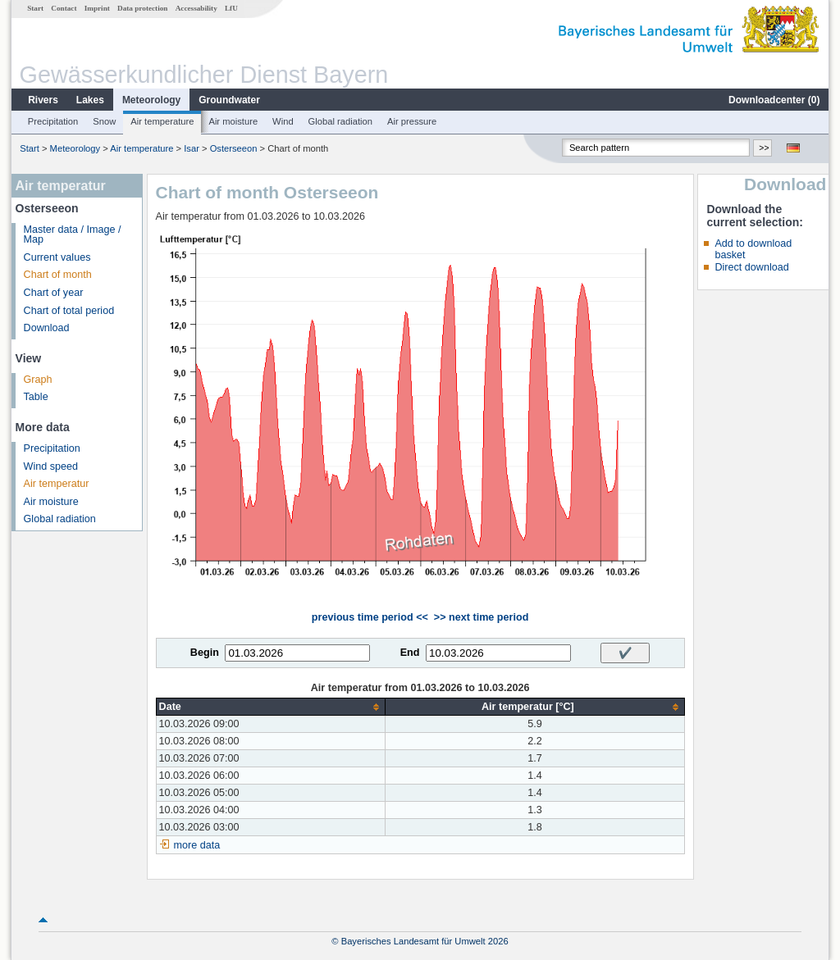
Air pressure (411, 121)
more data (197, 845)
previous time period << (370, 617)
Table (36, 397)
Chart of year (54, 292)
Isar (191, 148)
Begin (204, 652)
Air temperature (162, 121)
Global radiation (340, 121)
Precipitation (53, 121)
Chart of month (58, 274)
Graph (38, 379)
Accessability (196, 8)
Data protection (142, 8)
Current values (57, 257)
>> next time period (481, 617)
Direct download (751, 267)
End (410, 652)
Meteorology (151, 100)
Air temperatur (56, 483)
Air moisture (233, 121)
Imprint (97, 8)
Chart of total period (69, 310)
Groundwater (229, 100)
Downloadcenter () (773, 100)
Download (47, 328)
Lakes (90, 100)
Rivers (43, 100)
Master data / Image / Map (72, 235)
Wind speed (51, 466)
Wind (283, 121)
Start (35, 8)
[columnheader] (271, 707)
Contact (63, 8)
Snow (104, 121)
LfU (231, 8)
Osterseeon (234, 148)
